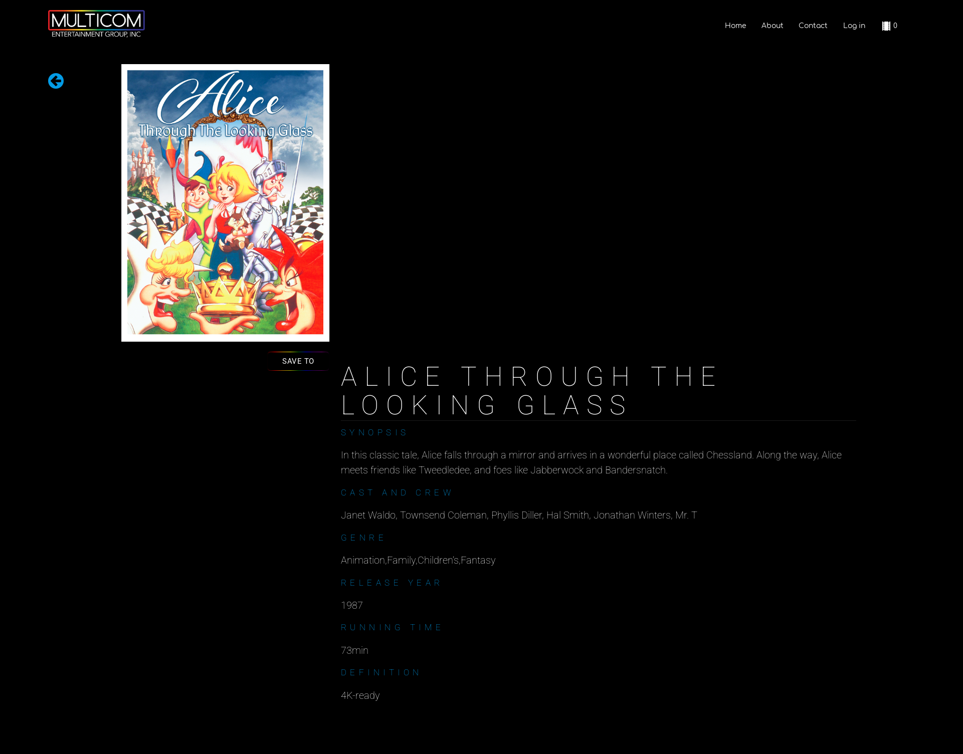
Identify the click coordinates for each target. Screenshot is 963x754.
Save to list (298, 363)
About (772, 26)
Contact (813, 26)
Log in (854, 26)
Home (735, 26)
